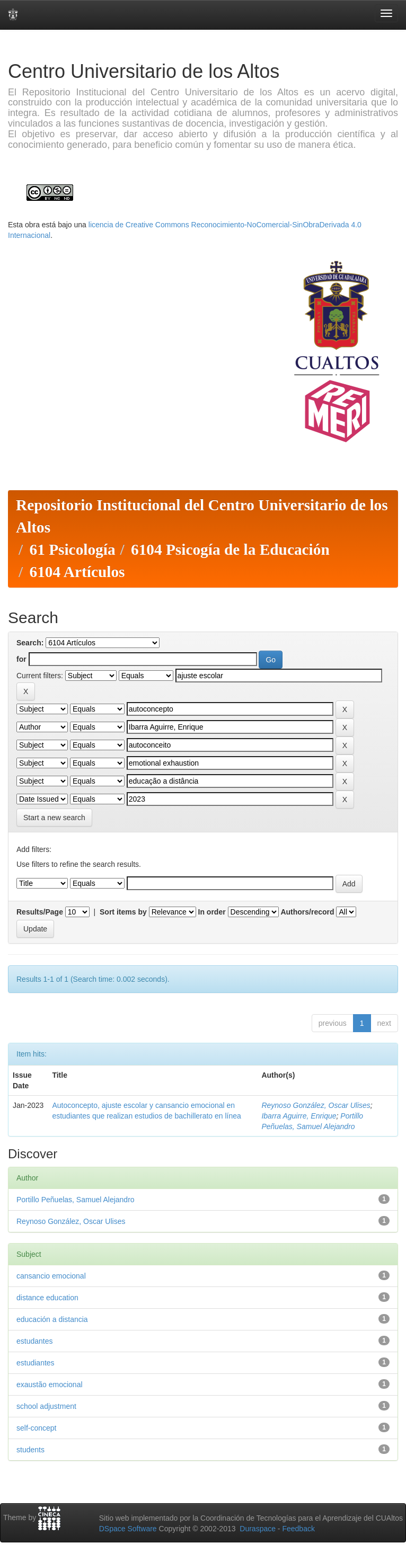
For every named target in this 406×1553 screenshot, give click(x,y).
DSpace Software (128, 1528)
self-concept (36, 1428)
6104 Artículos (77, 571)
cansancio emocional (51, 1276)
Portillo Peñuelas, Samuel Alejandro (75, 1199)
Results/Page (39, 912)
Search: (29, 642)
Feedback (298, 1528)
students (30, 1449)
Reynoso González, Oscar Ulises (315, 1105)
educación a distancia (52, 1319)
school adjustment (46, 1406)
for (21, 659)
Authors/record (307, 912)
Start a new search (54, 817)
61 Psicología (72, 549)
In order (212, 912)
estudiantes (35, 1363)
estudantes (34, 1341)
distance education (47, 1297)
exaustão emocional (49, 1384)
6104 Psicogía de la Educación (230, 549)
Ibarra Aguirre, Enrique (298, 1116)
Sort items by (123, 912)
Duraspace (258, 1528)
